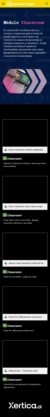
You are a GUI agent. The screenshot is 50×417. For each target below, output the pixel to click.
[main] (25, 22)
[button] (3, 3)
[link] (25, 136)
